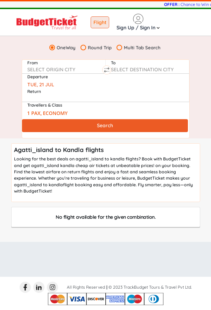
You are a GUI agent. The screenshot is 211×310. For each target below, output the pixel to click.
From (32, 62)
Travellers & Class (44, 105)
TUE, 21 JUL (40, 84)
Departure (37, 76)
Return (34, 91)
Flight (99, 22)
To (113, 62)
